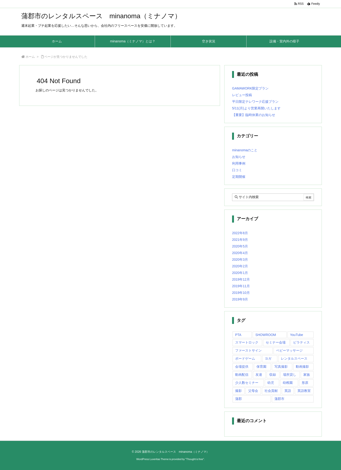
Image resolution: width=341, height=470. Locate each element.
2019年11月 (241, 286)
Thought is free (194, 459)
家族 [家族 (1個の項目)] (306, 374)
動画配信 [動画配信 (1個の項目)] (241, 374)
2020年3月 (240, 259)
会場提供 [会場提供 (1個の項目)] (241, 366)
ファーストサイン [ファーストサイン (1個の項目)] (248, 350)
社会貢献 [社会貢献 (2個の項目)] (271, 391)
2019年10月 (241, 293)
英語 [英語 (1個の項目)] (287, 391)
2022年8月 (240, 233)
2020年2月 (240, 266)
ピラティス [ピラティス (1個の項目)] (301, 342)
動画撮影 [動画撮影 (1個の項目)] (302, 366)
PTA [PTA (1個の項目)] (238, 335)
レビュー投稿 (242, 95)
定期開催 (238, 177)
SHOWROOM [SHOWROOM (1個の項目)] (265, 335)
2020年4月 (240, 253)
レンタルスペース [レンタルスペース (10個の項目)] (294, 358)
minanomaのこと (244, 150)
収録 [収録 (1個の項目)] (272, 374)
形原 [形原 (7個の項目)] (305, 383)
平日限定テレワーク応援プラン (255, 101)
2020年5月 (240, 246)
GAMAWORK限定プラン (250, 88)
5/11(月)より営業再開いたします (256, 108)
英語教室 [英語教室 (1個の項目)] (304, 391)
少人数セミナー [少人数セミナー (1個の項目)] (246, 383)
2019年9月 (240, 299)
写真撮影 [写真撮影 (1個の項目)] (281, 366)
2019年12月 (241, 279)
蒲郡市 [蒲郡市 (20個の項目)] (279, 399)
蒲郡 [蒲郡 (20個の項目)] (238, 399)
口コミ (237, 170)
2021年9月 (240, 240)
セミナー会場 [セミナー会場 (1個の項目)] (276, 342)
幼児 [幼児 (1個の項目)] (270, 383)
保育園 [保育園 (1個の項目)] (261, 366)
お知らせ (238, 157)
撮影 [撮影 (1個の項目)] (238, 391)
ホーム (30, 56)
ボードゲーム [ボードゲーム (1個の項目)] (245, 358)
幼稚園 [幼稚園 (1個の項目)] (288, 383)
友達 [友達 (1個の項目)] (259, 374)
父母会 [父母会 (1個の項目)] (253, 391)
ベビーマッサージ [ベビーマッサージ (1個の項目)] (289, 350)
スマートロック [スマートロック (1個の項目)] (246, 342)
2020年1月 (240, 273)
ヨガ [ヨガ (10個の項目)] (268, 358)
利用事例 (238, 163)
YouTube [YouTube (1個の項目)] (296, 335)
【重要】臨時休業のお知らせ (253, 115)
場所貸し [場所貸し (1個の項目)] (289, 374)
